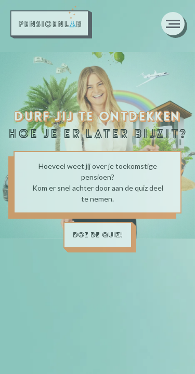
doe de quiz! (98, 234)
